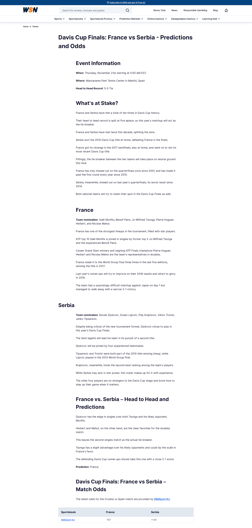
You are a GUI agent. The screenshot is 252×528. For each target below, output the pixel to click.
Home (26, 26)
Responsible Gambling (195, 10)
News (174, 10)
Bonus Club (159, 10)
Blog (215, 10)
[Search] (127, 10)
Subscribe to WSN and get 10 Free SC (127, 2)
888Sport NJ (162, 499)
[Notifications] (226, 10)
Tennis (35, 26)
